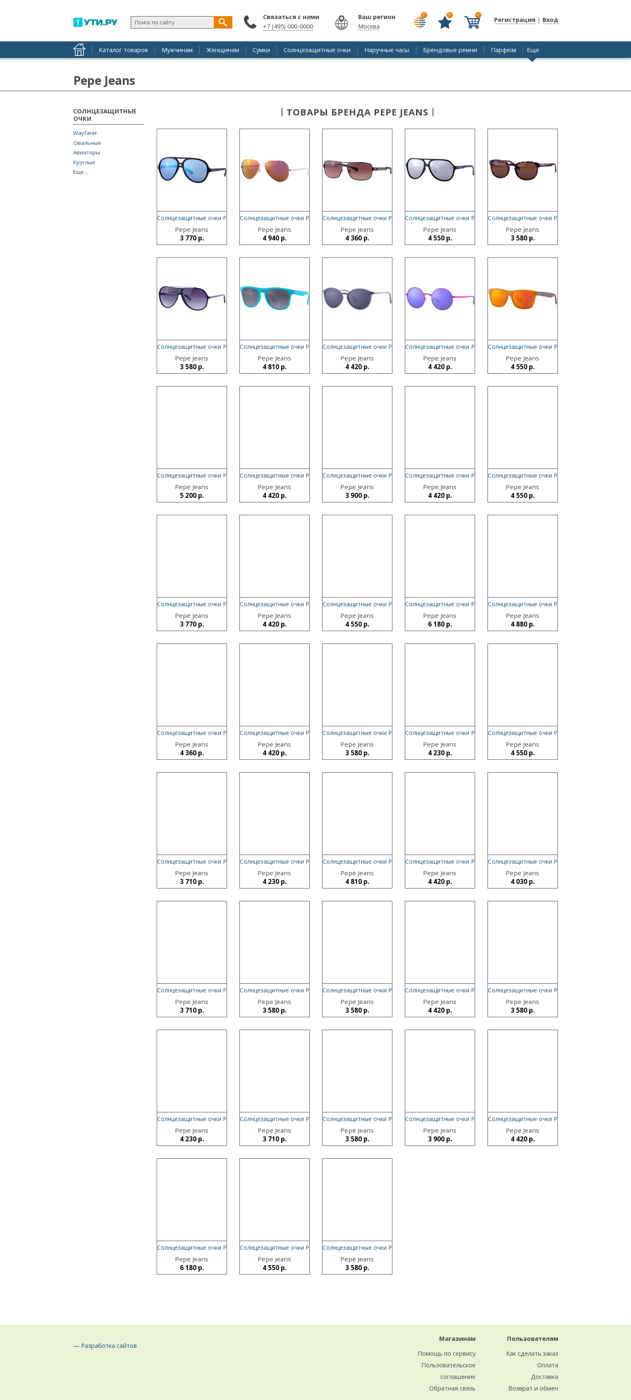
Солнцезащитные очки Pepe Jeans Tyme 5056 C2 (391, 733)
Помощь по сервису (447, 1353)
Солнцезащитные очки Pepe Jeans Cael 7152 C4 (389, 604)
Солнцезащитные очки (317, 50)
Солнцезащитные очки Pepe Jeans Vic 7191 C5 (304, 347)
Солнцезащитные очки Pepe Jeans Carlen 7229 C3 (474, 990)
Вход (550, 19)
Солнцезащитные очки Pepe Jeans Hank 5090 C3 (390, 218)
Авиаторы (86, 152)
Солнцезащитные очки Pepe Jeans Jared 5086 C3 (307, 218)
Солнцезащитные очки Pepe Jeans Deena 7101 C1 (226, 861)
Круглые (84, 162)
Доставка (544, 1376)
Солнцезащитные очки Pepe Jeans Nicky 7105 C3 (472, 1119)
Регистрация (514, 19)
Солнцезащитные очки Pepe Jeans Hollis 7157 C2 (472, 733)
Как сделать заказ (532, 1353)
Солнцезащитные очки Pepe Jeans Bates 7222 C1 (308, 733)
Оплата (547, 1365)
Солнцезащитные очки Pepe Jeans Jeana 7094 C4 (556, 218)
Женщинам (222, 50)
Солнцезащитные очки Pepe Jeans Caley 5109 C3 (472, 604)
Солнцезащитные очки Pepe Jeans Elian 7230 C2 (554, 861)
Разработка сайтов (109, 1345)
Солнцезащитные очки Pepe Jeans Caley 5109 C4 (472, 347)
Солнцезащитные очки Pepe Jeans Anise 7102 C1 (307, 1119)
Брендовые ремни (450, 50)
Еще (533, 50)
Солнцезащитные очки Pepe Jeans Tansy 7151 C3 (556, 475)
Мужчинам (177, 50)
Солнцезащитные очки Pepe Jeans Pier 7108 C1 (222, 347)
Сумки (261, 50)
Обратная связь (452, 1388)
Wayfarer (85, 133)
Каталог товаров (123, 50)
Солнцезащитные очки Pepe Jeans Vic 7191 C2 (387, 861)
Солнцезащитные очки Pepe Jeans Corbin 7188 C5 (226, 475)
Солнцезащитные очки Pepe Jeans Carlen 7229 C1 (474, 861)
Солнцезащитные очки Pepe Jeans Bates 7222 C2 (391, 347)
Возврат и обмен (533, 1388)
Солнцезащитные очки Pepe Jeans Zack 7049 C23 (308, 1247)
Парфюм (503, 50)
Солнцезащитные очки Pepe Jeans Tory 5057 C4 (389, 1119)
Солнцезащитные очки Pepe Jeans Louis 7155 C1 (555, 604)
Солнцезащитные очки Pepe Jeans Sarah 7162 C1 (391, 475)
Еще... (80, 171)
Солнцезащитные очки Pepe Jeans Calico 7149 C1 (473, 218)
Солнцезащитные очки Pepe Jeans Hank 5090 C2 (224, 733)
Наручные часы (386, 50)
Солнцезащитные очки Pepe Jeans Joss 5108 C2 (471, 475)
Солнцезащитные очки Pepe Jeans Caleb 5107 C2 (307, 861)
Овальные (87, 142)
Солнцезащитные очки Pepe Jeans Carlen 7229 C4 (226, 1119)
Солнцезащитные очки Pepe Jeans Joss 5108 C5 (306, 475)
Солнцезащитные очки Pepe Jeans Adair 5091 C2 (555, 733)
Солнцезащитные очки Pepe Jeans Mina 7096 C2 (390, 1247)
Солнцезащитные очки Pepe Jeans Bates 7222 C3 (308, 604)
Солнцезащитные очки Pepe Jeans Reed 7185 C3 (555, 347)
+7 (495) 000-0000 (288, 26)
